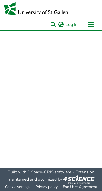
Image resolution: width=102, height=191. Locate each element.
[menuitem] (60, 24)
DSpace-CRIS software (50, 172)
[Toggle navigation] (90, 25)
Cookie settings (17, 186)
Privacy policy (47, 186)
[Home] (36, 8)
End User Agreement (80, 186)
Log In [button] (72, 25)
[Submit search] (53, 24)
